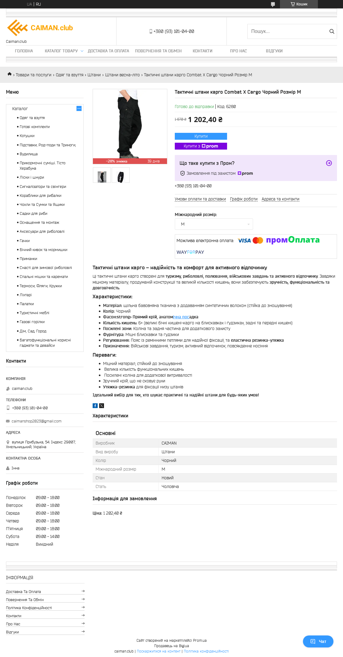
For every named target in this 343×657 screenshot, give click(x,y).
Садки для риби (33, 213)
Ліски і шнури (32, 177)
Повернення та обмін (158, 50)
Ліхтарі (26, 295)
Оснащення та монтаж (39, 222)
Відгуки (274, 50)
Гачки (25, 240)
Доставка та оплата (108, 50)
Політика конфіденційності (29, 608)
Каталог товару (61, 50)
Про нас (238, 50)
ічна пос (181, 316)
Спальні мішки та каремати (44, 276)
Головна (24, 50)
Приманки (28, 258)
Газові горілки (32, 322)
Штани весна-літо (122, 74)
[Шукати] (332, 31)
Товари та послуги (33, 74)
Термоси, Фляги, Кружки (41, 286)
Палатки (27, 304)
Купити (201, 136)
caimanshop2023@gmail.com (37, 421)
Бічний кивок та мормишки (43, 249)
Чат (318, 641)
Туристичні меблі (34, 313)
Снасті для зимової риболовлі (46, 267)
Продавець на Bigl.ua (171, 646)
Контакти (202, 50)
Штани (94, 74)
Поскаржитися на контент (158, 651)
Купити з (201, 146)
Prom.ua (200, 640)
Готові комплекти (35, 126)
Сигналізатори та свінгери (43, 186)
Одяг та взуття (69, 74)
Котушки (27, 135)
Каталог (20, 108)
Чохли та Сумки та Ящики (42, 204)
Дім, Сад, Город (33, 331)
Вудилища (29, 154)
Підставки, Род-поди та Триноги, (48, 145)
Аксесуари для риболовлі (42, 231)
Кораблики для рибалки (40, 195)
